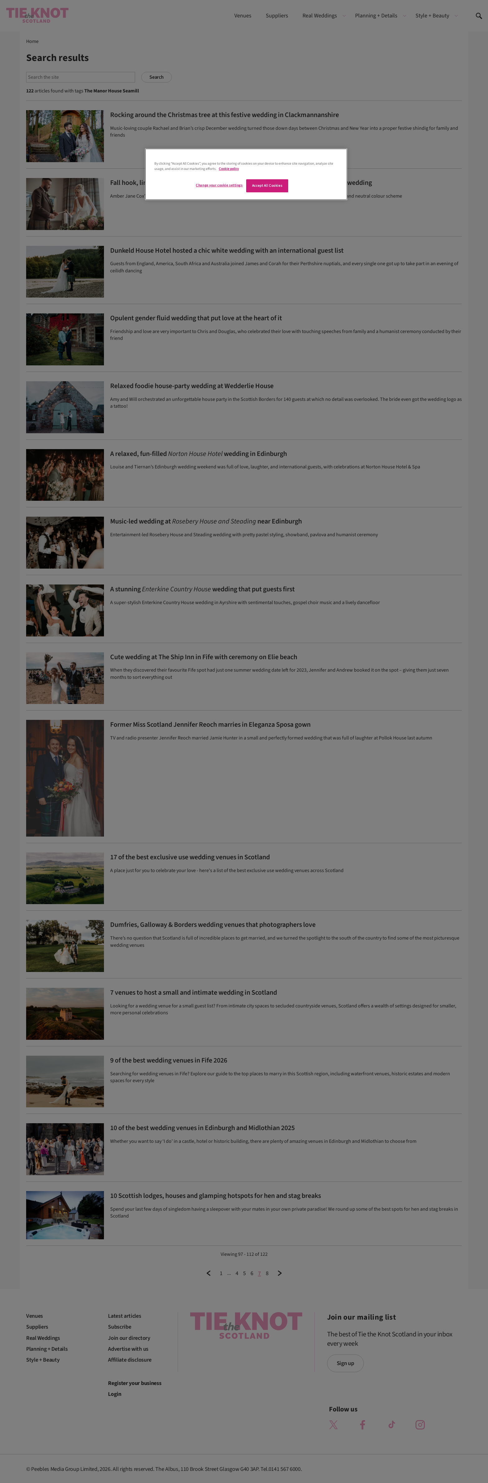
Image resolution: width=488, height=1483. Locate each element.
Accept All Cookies (267, 185)
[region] (246, 174)
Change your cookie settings (219, 185)
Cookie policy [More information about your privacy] (229, 168)
